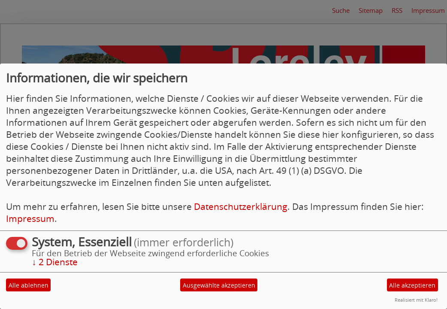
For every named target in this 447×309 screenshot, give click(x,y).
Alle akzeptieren (412, 285)
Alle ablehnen (28, 285)
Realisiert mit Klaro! (416, 300)
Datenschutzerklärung (240, 206)
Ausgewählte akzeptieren (219, 285)
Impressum (30, 218)
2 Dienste (55, 262)
